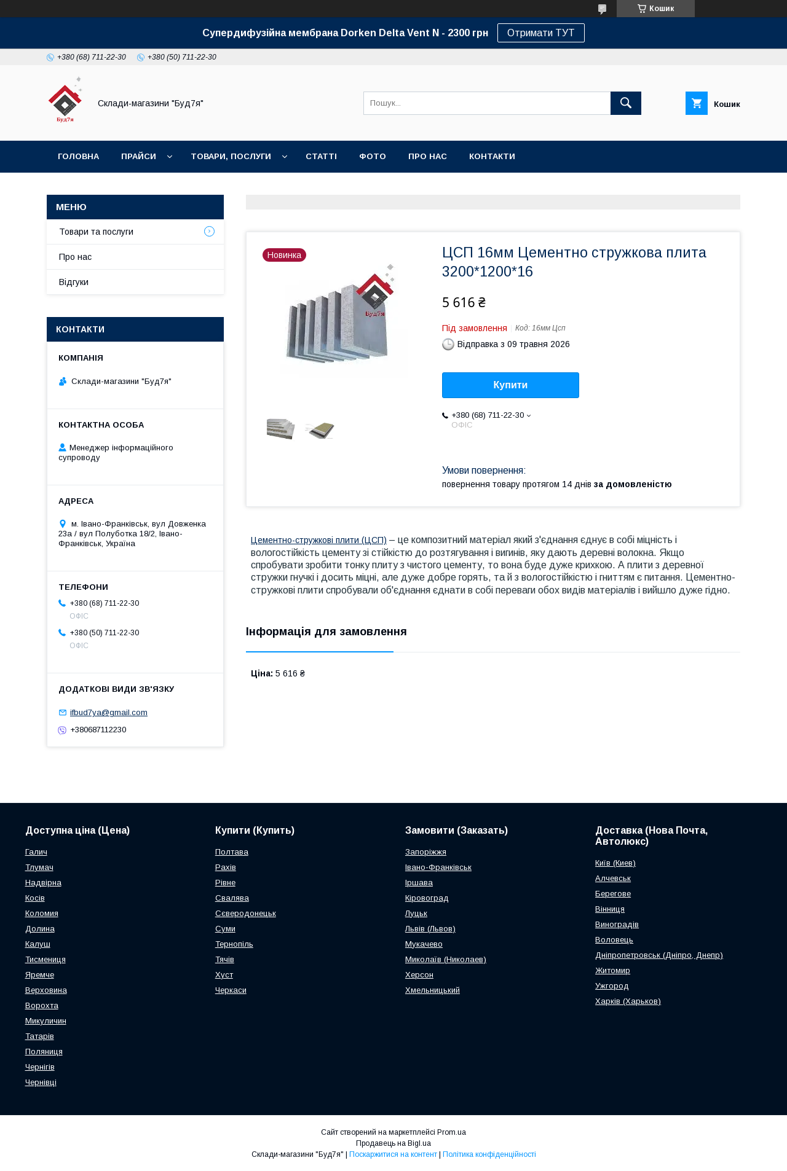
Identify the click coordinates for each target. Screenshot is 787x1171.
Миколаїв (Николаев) (445, 959)
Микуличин (45, 1020)
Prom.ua (451, 1132)
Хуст (224, 974)
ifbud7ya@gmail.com (109, 712)
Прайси (138, 156)
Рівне (225, 882)
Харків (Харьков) (628, 1001)
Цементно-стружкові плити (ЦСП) (319, 540)
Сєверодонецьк (245, 913)
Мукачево (424, 944)
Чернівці (41, 1082)
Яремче (39, 974)
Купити (511, 385)
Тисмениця (45, 959)
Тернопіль (234, 944)
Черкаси (231, 990)
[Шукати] (626, 103)
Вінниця (610, 909)
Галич (36, 851)
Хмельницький (432, 990)
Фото (372, 156)
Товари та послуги (96, 232)
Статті (321, 156)
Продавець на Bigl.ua (393, 1143)
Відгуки (74, 282)
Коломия (41, 913)
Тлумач (39, 867)
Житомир (612, 970)
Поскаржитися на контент (393, 1154)
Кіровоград (427, 898)
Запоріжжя (425, 851)
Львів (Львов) (430, 928)
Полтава (231, 851)
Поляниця (44, 1051)
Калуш (37, 944)
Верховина (46, 990)
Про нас (427, 156)
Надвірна (43, 882)
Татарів (39, 1036)
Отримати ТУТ (541, 33)
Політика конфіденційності (489, 1154)
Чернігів (40, 1066)
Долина (40, 928)
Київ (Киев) (615, 862)
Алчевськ (613, 878)
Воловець (614, 939)
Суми (225, 928)
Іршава (419, 882)
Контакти (492, 156)
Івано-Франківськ (438, 867)
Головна (78, 156)
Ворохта (41, 1005)
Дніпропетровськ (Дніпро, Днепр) (659, 955)
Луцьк (416, 913)
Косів (35, 898)
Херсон (419, 974)
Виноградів (617, 924)
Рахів (225, 867)
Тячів (224, 959)
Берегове (613, 893)
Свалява (232, 898)
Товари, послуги (231, 156)
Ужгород (612, 985)
